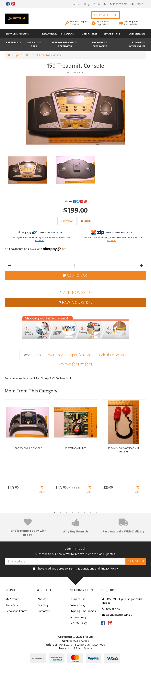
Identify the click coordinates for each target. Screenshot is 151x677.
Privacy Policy (109, 568)
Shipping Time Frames (83, 611)
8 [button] (96, 512)
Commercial (136, 33)
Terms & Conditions (81, 568)
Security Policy (78, 623)
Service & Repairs (79, 23)
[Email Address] (65, 561)
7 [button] (90, 512)
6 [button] (84, 512)
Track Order (13, 605)
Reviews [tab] (75, 364)
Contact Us (99, 4)
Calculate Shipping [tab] (113, 354)
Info (63, 249)
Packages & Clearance (99, 44)
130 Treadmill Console (27, 448)
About (76, 4)
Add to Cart (75, 275)
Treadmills (14, 42)
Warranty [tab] (55, 354)
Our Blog (43, 605)
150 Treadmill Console (47, 55)
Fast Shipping (131, 23)
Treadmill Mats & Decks (57, 33)
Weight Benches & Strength (64, 44)
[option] (75, 110)
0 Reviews (67, 221)
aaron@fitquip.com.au (117, 614)
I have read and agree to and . (75, 568)
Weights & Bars (34, 44)
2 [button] (61, 512)
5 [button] (78, 512)
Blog (86, 4)
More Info (39, 240)
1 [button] (55, 512)
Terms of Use (78, 599)
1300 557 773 (119, 4)
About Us (43, 599)
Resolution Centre (16, 611)
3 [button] (67, 512)
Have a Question (75, 302)
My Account (12, 599)
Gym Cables (90, 33)
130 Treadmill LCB (76, 448)
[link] (103, 622)
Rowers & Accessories (136, 44)
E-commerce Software (71, 648)
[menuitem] (74, 201)
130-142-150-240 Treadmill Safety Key (123, 450)
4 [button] (73, 512)
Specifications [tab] (81, 354)
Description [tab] (31, 354)
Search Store (105, 15)
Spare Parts (103, 23)
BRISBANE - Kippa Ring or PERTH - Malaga (123, 600)
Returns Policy (78, 617)
